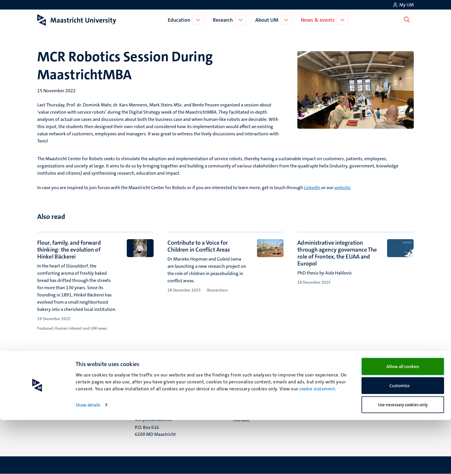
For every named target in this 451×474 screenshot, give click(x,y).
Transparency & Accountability (360, 391)
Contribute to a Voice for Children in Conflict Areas (198, 246)
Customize (403, 440)
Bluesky (240, 384)
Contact (338, 384)
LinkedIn (312, 188)
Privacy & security (348, 398)
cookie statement (317, 443)
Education (180, 19)
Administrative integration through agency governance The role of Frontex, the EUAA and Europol (337, 253)
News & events (319, 19)
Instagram (242, 398)
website (342, 188)
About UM (267, 19)
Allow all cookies (402, 420)
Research (224, 19)
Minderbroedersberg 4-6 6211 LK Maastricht (159, 394)
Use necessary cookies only (403, 459)
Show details (88, 459)
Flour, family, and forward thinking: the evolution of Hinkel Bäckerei (69, 249)
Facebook (241, 391)
